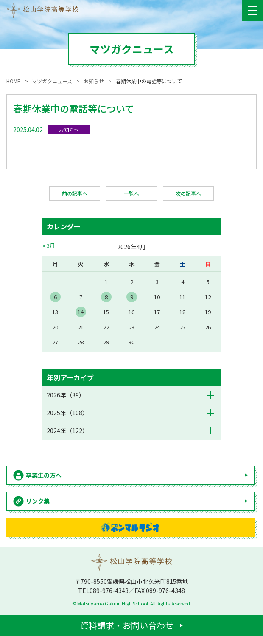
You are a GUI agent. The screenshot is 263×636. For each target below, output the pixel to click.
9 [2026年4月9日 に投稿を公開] (131, 297)
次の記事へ (188, 193)
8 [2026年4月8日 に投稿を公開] (106, 297)
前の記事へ (74, 193)
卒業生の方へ (44, 475)
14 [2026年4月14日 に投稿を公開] (81, 312)
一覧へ (131, 193)
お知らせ (69, 129)
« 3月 (48, 245)
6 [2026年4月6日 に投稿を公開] (55, 297)
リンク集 (38, 501)
